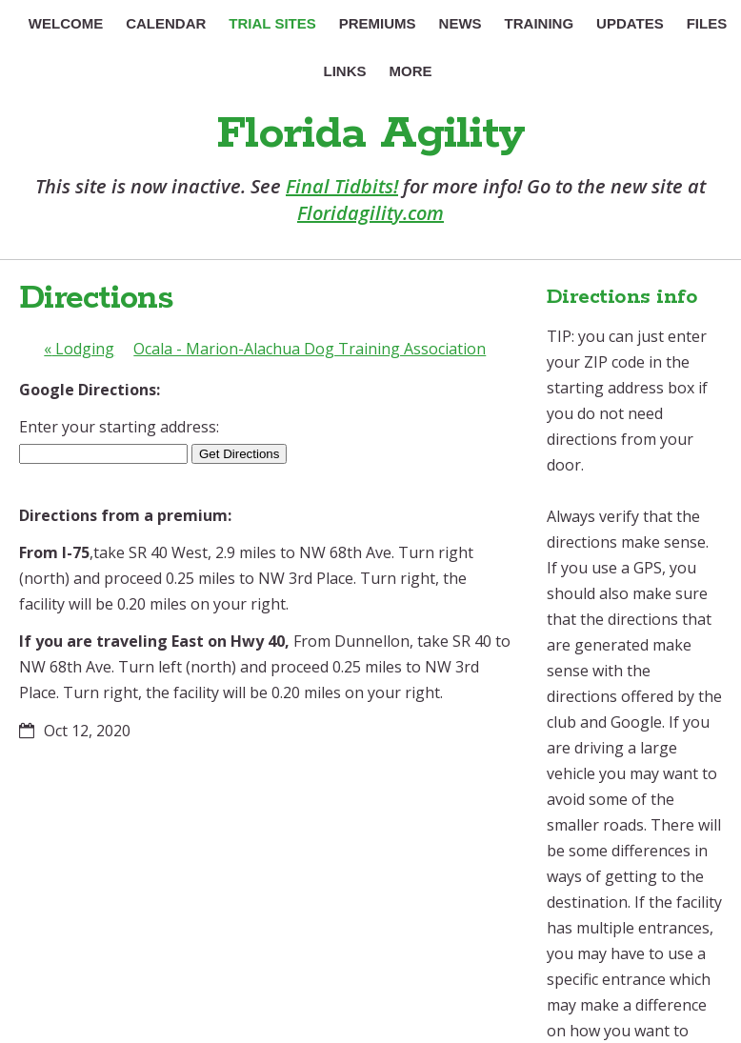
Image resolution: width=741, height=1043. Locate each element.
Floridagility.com (370, 213)
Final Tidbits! (342, 186)
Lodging (79, 348)
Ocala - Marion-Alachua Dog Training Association (309, 348)
